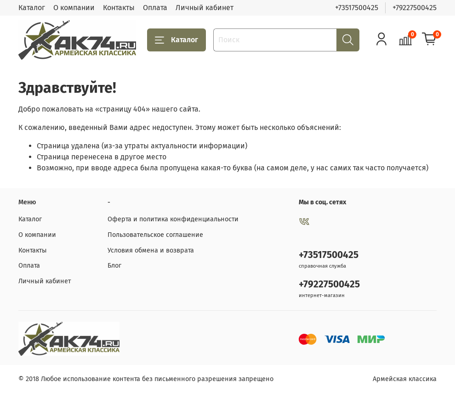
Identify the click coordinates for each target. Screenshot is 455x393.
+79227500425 (414, 7)
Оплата (155, 7)
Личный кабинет (204, 7)
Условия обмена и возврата (151, 250)
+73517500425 (356, 7)
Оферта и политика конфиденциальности (173, 219)
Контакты (119, 7)
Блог (114, 265)
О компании (74, 7)
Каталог (31, 7)
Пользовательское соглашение (155, 235)
